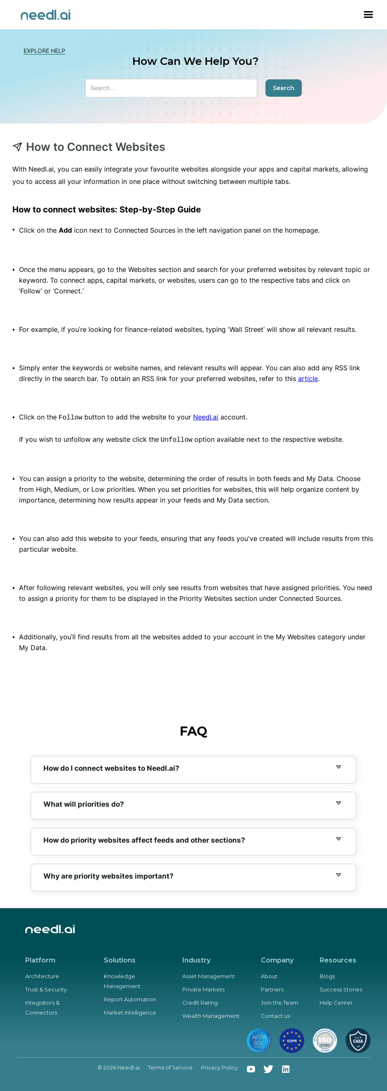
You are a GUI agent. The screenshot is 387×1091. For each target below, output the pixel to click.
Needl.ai (205, 417)
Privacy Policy (219, 1065)
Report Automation (130, 997)
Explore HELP (44, 50)
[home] (45, 15)
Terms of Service (170, 1065)
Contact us (275, 1014)
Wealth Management (210, 1014)
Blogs (327, 974)
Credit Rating (200, 1001)
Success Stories (341, 987)
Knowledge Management (122, 979)
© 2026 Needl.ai (119, 1065)
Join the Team (279, 1001)
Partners (272, 987)
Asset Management (208, 974)
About (269, 974)
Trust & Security (46, 987)
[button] (368, 14)
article (308, 378)
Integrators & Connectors (42, 1006)
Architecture (42, 974)
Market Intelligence (130, 1011)
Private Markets (203, 987)
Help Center (336, 1001)
